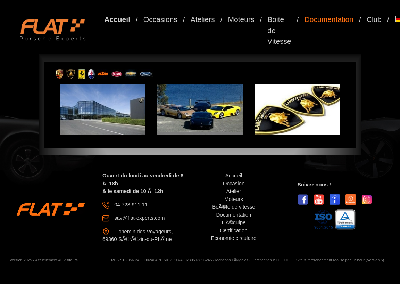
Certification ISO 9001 (270, 260)
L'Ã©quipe (234, 222)
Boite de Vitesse (279, 30)
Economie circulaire (234, 238)
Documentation (329, 19)
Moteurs (241, 19)
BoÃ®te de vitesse (233, 207)
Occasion (234, 183)
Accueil (117, 19)
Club (374, 19)
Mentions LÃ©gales (232, 260)
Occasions (160, 19)
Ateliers (203, 19)
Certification (233, 230)
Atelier (233, 191)
